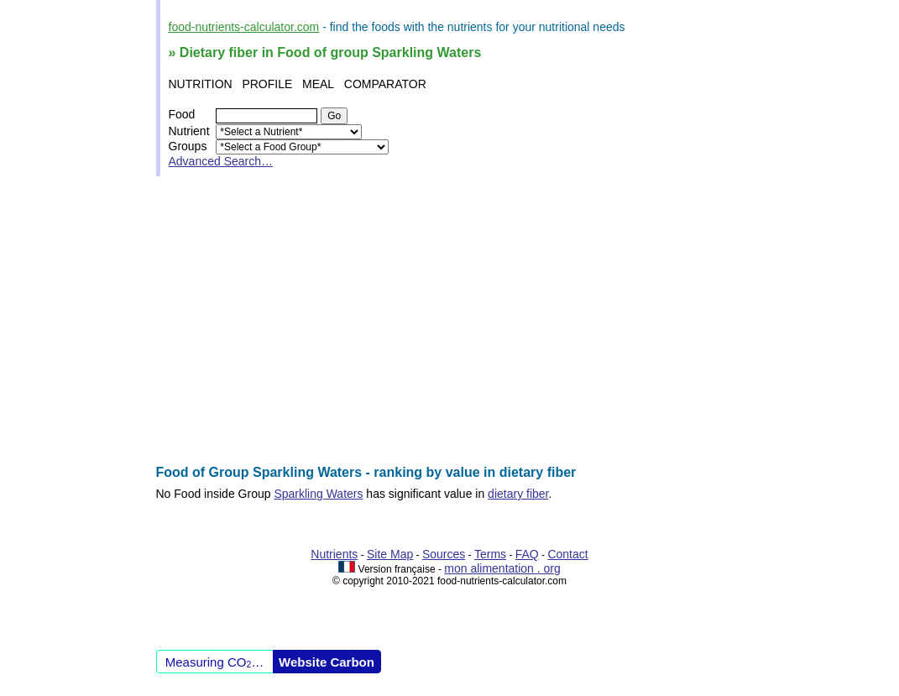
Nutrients (334, 554)
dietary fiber (518, 493)
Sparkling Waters (318, 493)
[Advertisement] (450, 320)
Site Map (390, 554)
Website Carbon (326, 662)
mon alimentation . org (502, 568)
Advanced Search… (221, 161)
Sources (443, 554)
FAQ (527, 554)
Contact (567, 554)
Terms (490, 554)
